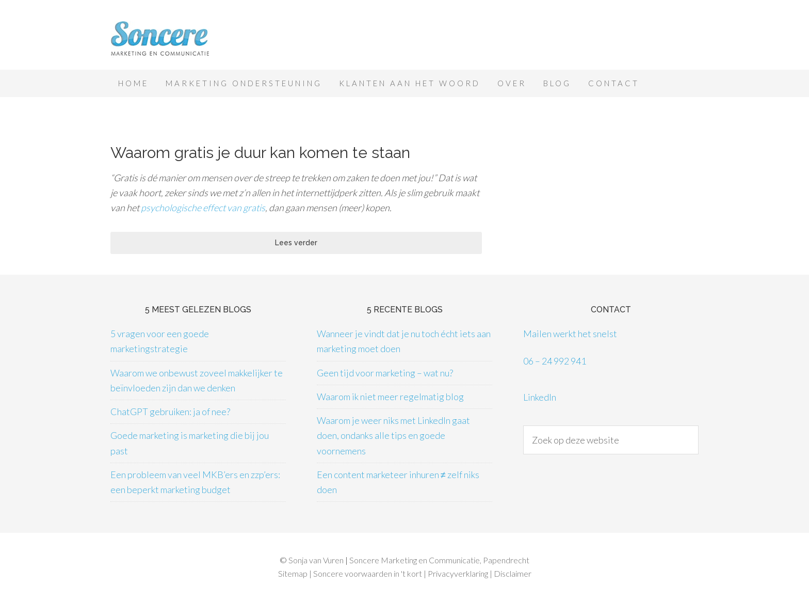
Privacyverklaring (458, 573)
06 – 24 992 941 (554, 361)
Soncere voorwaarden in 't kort (367, 573)
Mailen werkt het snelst (570, 333)
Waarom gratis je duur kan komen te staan (260, 153)
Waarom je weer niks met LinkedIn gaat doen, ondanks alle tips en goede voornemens (393, 435)
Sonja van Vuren (316, 560)
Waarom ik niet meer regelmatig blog (390, 396)
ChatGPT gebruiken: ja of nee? (170, 411)
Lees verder (296, 243)
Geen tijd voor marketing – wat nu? (385, 372)
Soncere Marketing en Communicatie (193, 40)
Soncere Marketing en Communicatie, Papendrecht (439, 560)
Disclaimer (512, 573)
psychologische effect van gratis (203, 207)
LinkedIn (539, 397)
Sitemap (293, 573)
